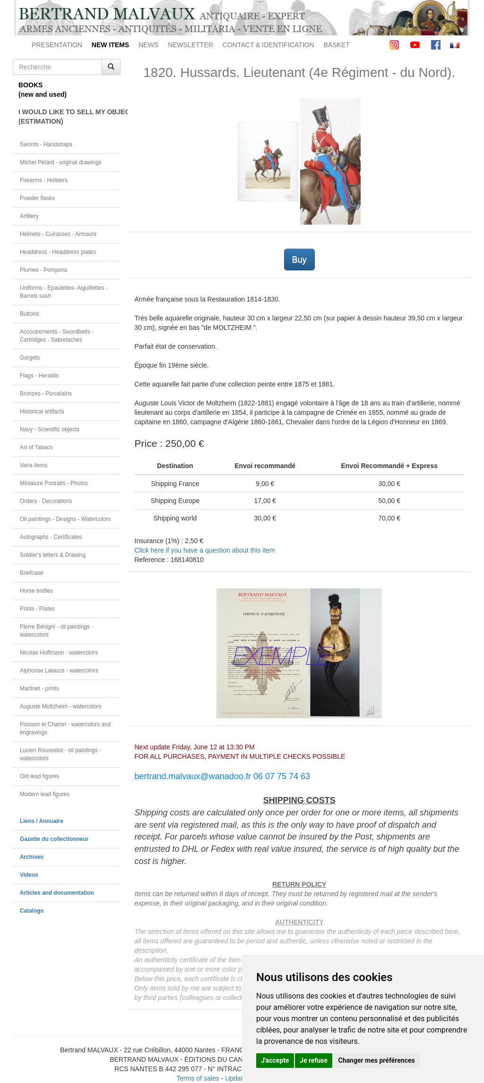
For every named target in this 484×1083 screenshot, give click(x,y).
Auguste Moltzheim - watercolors (60, 706)
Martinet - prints (39, 688)
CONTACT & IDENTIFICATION (268, 45)
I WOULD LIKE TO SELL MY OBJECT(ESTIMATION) (69, 116)
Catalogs (31, 910)
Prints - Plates (37, 608)
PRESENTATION (57, 45)
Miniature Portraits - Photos (54, 483)
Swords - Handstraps (46, 144)
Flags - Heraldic (39, 375)
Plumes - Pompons (43, 270)
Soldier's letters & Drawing (53, 555)
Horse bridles (36, 591)
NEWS (148, 45)
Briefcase (31, 573)
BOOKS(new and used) (42, 89)
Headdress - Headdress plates (58, 252)
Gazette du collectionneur (54, 839)
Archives (31, 857)
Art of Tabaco (36, 447)
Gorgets (30, 357)
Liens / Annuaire (41, 821)
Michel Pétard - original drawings (61, 162)
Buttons (29, 314)
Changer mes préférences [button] (376, 1060)
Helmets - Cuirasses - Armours (58, 234)
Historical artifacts (42, 411)
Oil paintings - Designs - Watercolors (65, 519)
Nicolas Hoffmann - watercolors (59, 652)
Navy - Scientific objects (49, 429)
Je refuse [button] (314, 1060)
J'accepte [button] (275, 1060)
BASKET (337, 45)
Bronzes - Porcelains (46, 393)
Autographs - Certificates (51, 537)
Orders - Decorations (46, 501)
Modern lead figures (44, 794)
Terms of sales (197, 1078)
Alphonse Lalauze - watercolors (59, 670)
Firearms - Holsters (44, 180)
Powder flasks (37, 198)
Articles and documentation (57, 893)
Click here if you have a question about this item (205, 550)
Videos (29, 875)
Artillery (29, 216)
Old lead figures (39, 776)
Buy (299, 259)
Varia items (34, 465)
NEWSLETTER (190, 45)
